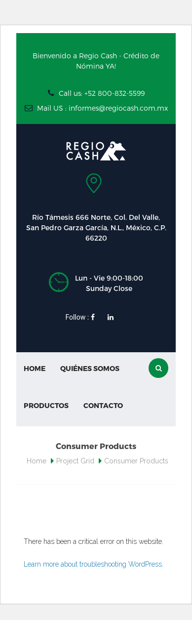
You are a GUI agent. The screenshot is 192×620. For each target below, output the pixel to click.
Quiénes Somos (89, 368)
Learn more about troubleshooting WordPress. (93, 564)
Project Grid (75, 461)
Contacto (103, 405)
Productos (46, 405)
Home (34, 368)
